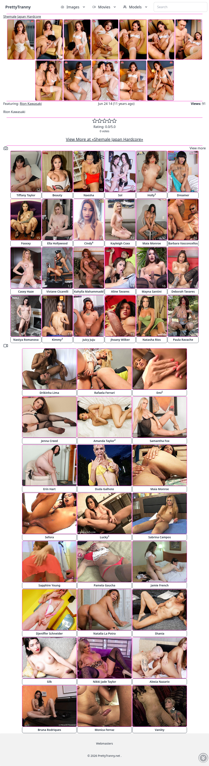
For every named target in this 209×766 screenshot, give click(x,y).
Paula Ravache (183, 340)
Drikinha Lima (49, 393)
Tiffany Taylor (26, 195)
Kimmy (57, 339)
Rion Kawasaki (31, 103)
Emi (159, 392)
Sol (120, 195)
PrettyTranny (18, 7)
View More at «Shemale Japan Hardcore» (104, 139)
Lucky (104, 537)
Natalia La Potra (104, 633)
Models (135, 6)
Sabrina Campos (159, 537)
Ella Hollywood (57, 243)
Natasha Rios (151, 340)
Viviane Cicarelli (57, 291)
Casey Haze (26, 291)
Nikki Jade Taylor (104, 682)
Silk (49, 682)
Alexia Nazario (160, 682)
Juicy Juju (88, 340)
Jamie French (160, 585)
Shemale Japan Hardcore (22, 16)
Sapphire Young (49, 585)
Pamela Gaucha (104, 585)
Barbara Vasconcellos (183, 243)
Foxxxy (26, 243)
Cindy (88, 243)
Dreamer (183, 195)
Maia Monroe (151, 243)
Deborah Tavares (183, 291)
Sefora (49, 537)
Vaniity (160, 730)
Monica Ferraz (104, 730)
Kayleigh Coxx (120, 243)
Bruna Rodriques (49, 730)
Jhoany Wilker (120, 340)
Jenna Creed (49, 441)
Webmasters (104, 743)
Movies (104, 6)
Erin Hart (49, 489)
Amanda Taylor (104, 441)
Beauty (57, 195)
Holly (152, 195)
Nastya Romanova (26, 340)
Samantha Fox (160, 441)
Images (73, 6)
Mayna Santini (152, 291)
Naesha (88, 195)
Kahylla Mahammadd (89, 291)
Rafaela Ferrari (104, 393)
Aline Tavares (120, 291)
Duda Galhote (104, 489)
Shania (159, 633)
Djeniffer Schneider (49, 633)
